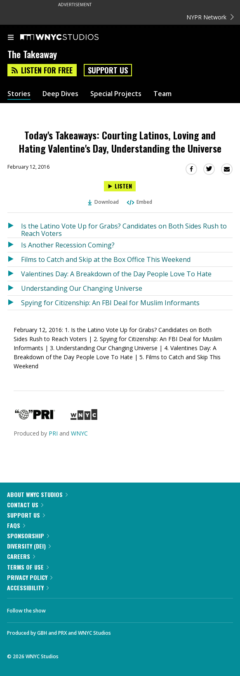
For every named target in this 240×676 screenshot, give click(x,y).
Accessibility (28, 587)
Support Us (108, 70)
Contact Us (25, 504)
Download (103, 201)
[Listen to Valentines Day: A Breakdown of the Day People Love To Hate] (14, 274)
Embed (139, 201)
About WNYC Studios (37, 494)
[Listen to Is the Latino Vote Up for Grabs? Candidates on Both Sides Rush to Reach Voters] (14, 228)
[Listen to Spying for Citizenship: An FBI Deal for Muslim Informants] (14, 303)
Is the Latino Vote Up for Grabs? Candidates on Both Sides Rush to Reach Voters (124, 229)
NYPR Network (210, 17)
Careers (21, 556)
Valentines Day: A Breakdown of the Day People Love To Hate (116, 273)
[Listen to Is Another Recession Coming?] (14, 245)
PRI (53, 433)
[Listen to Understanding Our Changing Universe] (14, 288)
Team (162, 94)
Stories (19, 94)
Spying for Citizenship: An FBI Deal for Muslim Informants (110, 302)
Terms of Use (28, 567)
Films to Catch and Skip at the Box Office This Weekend (106, 259)
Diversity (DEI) (29, 546)
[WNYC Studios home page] (69, 37)
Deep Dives (60, 94)
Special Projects (115, 94)
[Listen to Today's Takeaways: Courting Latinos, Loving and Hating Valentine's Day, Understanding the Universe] (120, 186)
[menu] (11, 38)
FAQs (16, 525)
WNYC (79, 433)
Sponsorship (28, 535)
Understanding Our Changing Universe (81, 288)
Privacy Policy (29, 577)
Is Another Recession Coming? (68, 245)
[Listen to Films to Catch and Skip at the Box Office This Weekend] (14, 259)
